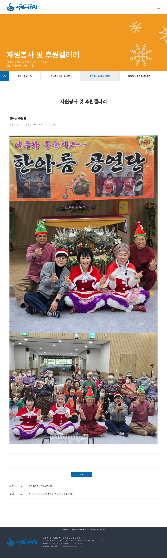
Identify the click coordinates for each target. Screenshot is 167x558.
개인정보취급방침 (79, 529)
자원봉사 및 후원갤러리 (100, 76)
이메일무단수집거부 (97, 529)
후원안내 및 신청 (25, 76)
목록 (81, 474)
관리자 (83, 546)
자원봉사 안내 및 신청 (60, 76)
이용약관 (65, 529)
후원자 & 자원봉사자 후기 (139, 76)
